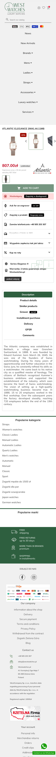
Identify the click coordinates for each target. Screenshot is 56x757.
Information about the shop (28, 609)
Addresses (28, 752)
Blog (28, 642)
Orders (28, 742)
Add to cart (28, 188)
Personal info (28, 733)
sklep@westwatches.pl (27, 662)
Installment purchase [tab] (28, 317)
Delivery (28, 614)
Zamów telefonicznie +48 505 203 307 (28, 224)
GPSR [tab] (28, 329)
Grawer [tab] (28, 311)
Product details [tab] (28, 300)
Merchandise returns (28, 738)
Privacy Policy (28, 628)
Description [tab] (28, 294)
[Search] (28, 20)
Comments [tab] (28, 335)
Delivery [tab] (28, 323)
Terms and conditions (28, 623)
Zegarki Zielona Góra (28, 638)
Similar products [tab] (28, 306)
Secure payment (28, 619)
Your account (28, 727)
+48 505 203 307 (25, 656)
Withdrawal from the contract (28, 633)
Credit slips (28, 747)
